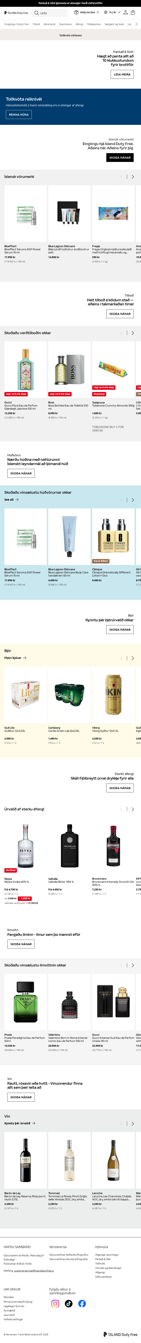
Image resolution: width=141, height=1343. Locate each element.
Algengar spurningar (106, 1254)
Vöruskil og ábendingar (108, 1268)
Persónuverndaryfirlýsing (18, 1301)
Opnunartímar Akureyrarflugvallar (68, 1259)
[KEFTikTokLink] (69, 1308)
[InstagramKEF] (56, 1308)
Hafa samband (103, 1276)
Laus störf (9, 1315)
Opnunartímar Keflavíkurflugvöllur (68, 1254)
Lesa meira (122, 74)
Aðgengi (100, 1272)
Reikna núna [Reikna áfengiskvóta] (19, 114)
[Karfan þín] (133, 12)
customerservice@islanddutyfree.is (34, 1270)
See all (9, 500)
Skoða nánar (120, 157)
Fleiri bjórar (12, 658)
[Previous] (122, 177)
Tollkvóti (100, 1263)
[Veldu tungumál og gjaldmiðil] (112, 12)
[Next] (133, 177)
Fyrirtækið (9, 1310)
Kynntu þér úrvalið (17, 1123)
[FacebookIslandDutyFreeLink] (83, 1308)
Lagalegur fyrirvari (14, 1306)
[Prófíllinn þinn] (125, 12)
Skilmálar (9, 1297)
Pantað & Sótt (103, 1259)
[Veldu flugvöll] (86, 12)
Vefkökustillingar (13, 1319)
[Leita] (50, 13)
